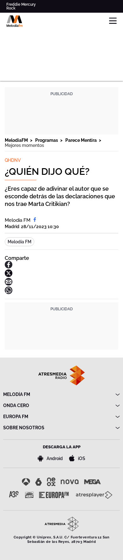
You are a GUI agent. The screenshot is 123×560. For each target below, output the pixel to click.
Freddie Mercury (21, 4)
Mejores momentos (24, 145)
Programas (47, 140)
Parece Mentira (81, 140)
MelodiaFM (17, 140)
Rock (11, 8)
